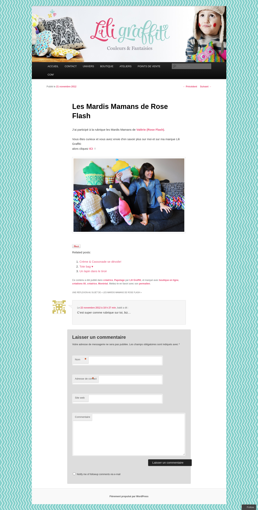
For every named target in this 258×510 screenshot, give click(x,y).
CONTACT (71, 66)
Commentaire (82, 416)
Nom (80, 359)
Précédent (190, 86)
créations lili (79, 283)
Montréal (103, 283)
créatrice (108, 280)
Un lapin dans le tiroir (93, 271)
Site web (80, 397)
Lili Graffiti (135, 280)
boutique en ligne (168, 280)
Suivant (206, 86)
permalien (144, 283)
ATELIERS (126, 66)
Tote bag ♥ (86, 266)
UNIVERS (88, 66)
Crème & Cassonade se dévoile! (100, 261)
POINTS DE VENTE (149, 66)
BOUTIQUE (106, 66)
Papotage (119, 280)
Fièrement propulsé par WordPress (129, 496)
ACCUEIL (53, 66)
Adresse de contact (85, 379)
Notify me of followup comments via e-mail (99, 474)
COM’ (51, 74)
